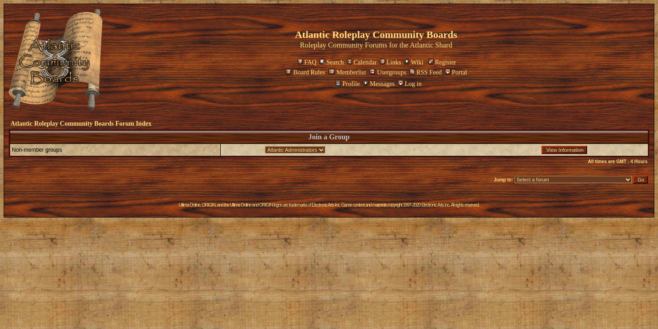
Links (390, 62)
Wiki (413, 62)
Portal (456, 72)
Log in (410, 83)
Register (442, 62)
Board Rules (305, 72)
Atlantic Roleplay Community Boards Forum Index (81, 123)
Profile (347, 83)
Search (331, 62)
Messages (378, 83)
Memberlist (347, 72)
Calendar (362, 62)
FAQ (307, 62)
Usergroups (388, 72)
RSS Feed (425, 72)
